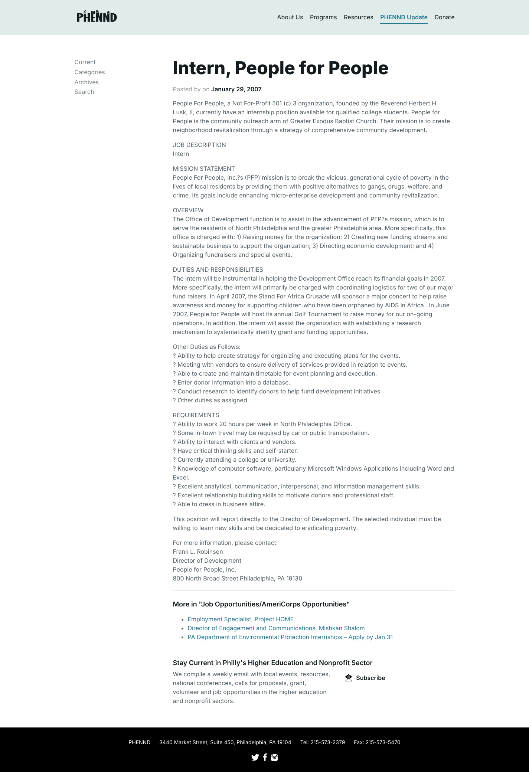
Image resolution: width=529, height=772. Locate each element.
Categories (90, 72)
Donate (445, 17)
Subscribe (365, 677)
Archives (87, 82)
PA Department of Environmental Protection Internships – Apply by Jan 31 (290, 637)
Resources (358, 17)
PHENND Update (404, 17)
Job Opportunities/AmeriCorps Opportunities (273, 604)
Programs (323, 17)
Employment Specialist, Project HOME (241, 619)
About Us (290, 17)
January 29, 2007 (236, 89)
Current (85, 62)
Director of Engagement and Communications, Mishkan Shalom (276, 628)
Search (84, 91)
